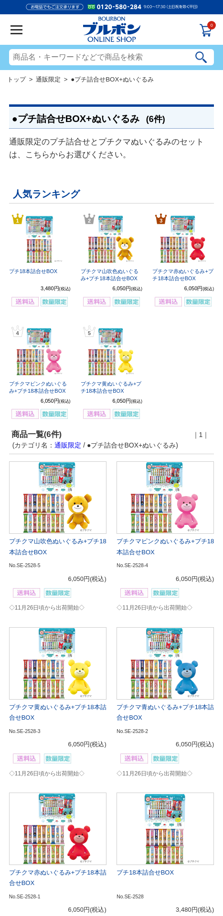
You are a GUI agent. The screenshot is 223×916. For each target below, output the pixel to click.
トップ (16, 79)
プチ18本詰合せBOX (33, 271)
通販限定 (48, 79)
